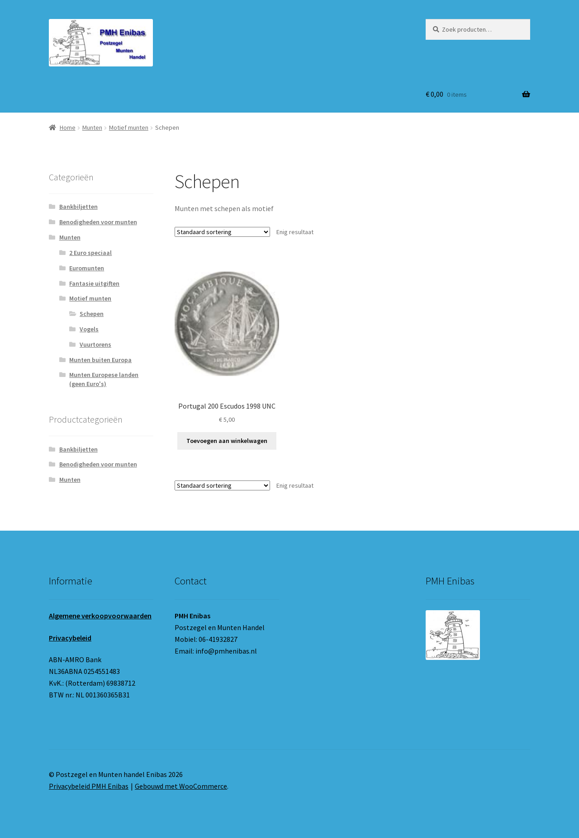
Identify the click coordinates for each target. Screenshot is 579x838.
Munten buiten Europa (100, 360)
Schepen (92, 314)
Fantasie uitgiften (94, 283)
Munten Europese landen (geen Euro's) (103, 379)
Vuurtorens (95, 344)
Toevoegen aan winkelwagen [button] (226, 441)
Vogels (89, 329)
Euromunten (86, 268)
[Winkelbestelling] (222, 232)
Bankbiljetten (78, 206)
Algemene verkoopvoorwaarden (100, 615)
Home (68, 127)
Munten (92, 127)
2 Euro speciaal (90, 253)
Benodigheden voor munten (98, 222)
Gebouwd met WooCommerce (181, 786)
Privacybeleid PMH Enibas (88, 786)
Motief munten (128, 127)
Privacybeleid (70, 637)
